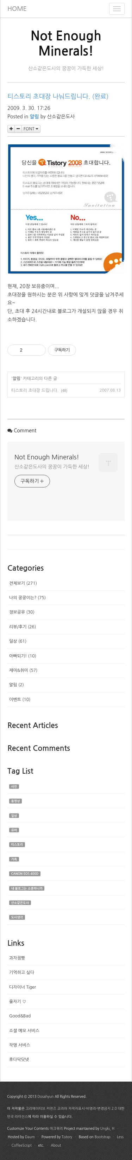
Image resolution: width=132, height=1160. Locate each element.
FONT (31, 129)
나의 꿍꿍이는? (27, 598)
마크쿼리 (56, 1128)
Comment (25, 430)
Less (120, 1137)
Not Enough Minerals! (46, 457)
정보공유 (21, 612)
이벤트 (19, 699)
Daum (30, 1137)
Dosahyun (45, 1096)
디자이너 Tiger (22, 987)
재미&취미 (23, 670)
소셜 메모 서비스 (24, 1031)
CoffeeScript (22, 1145)
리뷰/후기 (22, 627)
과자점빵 (17, 958)
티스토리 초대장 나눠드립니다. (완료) (57, 96)
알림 (17, 378)
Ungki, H (107, 1128)
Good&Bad (20, 1016)
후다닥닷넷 (19, 1059)
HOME (17, 9)
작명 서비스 (19, 1045)
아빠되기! (22, 656)
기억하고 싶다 (21, 972)
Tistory (67, 1137)
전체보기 (23, 583)
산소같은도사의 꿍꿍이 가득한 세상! (51, 466)
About (56, 1145)
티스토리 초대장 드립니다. (34, 390)
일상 (17, 641)
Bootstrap (103, 1137)
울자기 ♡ (17, 1002)
